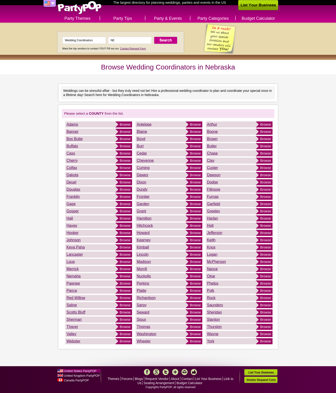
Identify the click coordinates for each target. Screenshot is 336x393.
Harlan (212, 218)
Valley (71, 334)
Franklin (73, 197)
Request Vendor (156, 379)
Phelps (212, 283)
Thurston (214, 327)
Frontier (143, 197)
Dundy (142, 189)
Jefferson (214, 233)
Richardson (146, 298)
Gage (71, 204)
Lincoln (143, 254)
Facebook (147, 372)
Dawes (142, 175)
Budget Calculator (258, 18)
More (175, 372)
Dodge (212, 182)
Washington (146, 334)
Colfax (71, 168)
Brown (212, 139)
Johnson (73, 240)
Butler (212, 146)
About (175, 379)
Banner (72, 132)
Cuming (143, 168)
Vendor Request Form (261, 379)
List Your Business (208, 379)
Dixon (141, 182)
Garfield (213, 204)
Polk (210, 291)
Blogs (139, 379)
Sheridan (214, 312)
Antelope (144, 124)
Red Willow (75, 298)
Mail (185, 372)
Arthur (212, 124)
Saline (71, 305)
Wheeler (144, 341)
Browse (125, 124)
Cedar (142, 153)
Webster (73, 341)
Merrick (72, 269)
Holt (210, 226)
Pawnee (73, 283)
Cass (70, 153)
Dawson (213, 175)
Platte (141, 291)
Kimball (143, 247)
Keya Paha (75, 247)
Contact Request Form (133, 48)
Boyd (141, 139)
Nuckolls (144, 276)
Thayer (72, 327)
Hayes (71, 226)
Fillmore (213, 189)
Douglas (73, 189)
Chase (212, 153)
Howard (143, 233)
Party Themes (77, 18)
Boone (212, 132)
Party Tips (122, 18)
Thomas (143, 327)
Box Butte (74, 139)
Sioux (141, 319)
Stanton (213, 319)
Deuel (71, 182)
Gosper (72, 211)
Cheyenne (145, 160)
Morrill (142, 269)
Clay (210, 160)
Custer (212, 168)
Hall (69, 218)
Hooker (72, 233)
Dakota (72, 175)
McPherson (216, 262)
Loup (70, 262)
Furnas (213, 197)
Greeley (213, 211)
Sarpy (142, 305)
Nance (212, 269)
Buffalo (72, 146)
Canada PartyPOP (76, 380)
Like (194, 372)
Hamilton (144, 218)
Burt (140, 146)
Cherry (72, 160)
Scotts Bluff (75, 312)
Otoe (211, 276)
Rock (211, 298)
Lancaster (74, 254)
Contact (187, 379)
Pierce (71, 291)
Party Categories (213, 18)
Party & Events (168, 18)
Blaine (142, 132)
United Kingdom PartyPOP (82, 375)
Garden (143, 204)
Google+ (156, 372)
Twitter (166, 372)
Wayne (212, 334)
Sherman (74, 319)
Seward (143, 312)
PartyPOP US (79, 8)
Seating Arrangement (159, 383)
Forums (127, 379)
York (210, 341)
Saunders (215, 305)
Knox (211, 247)
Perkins (143, 283)
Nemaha (73, 276)
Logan (212, 254)
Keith (211, 240)
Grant (141, 211)
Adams (72, 124)
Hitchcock (145, 226)
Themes (113, 379)
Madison (144, 262)
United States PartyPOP (80, 371)
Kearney (144, 240)
